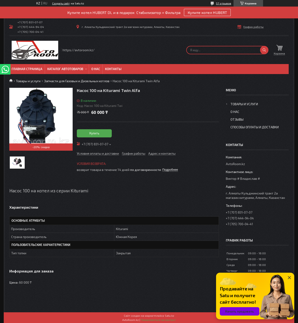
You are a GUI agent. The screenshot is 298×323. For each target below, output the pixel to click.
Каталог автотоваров (65, 69)
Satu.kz (169, 315)
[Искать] (264, 50)
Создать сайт (61, 3)
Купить (94, 133)
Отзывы (237, 119)
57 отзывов (223, 3)
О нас (95, 69)
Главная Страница (27, 69)
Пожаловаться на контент (158, 319)
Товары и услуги (28, 81)
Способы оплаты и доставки (254, 127)
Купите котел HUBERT (207, 12)
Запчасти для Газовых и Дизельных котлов (76, 81)
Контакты (113, 69)
